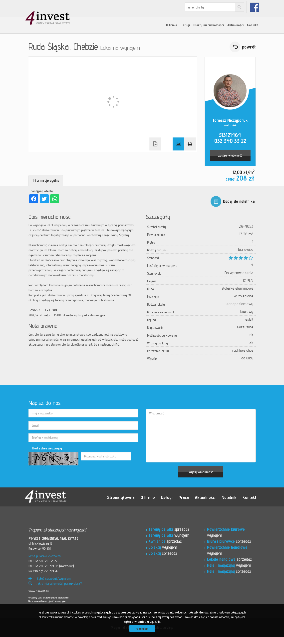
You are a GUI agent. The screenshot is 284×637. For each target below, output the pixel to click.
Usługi (185, 25)
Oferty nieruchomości (208, 25)
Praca (184, 497)
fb (254, 7)
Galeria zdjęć (178, 144)
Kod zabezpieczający (47, 448)
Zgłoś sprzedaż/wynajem (49, 578)
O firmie (171, 25)
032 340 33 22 (230, 140)
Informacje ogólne (45, 180)
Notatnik (229, 497)
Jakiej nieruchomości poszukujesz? (55, 583)
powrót (249, 47)
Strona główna (121, 497)
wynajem (168, 535)
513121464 (230, 135)
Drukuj (190, 144)
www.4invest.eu (38, 591)
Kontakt (252, 25)
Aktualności (235, 25)
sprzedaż (168, 529)
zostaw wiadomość (230, 155)
